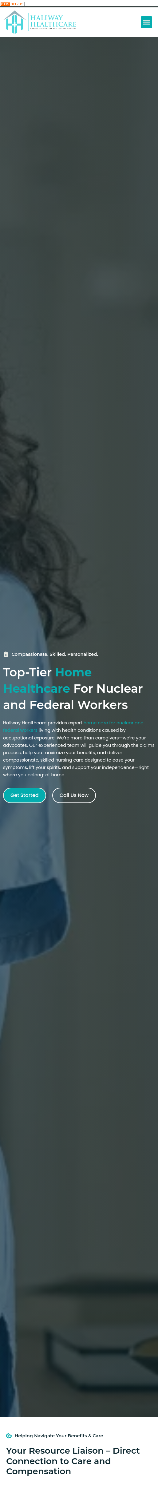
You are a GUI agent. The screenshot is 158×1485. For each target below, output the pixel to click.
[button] (146, 22)
